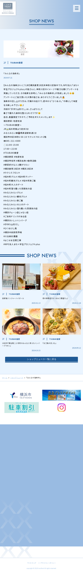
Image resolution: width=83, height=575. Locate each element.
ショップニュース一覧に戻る (41, 359)
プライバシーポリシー (48, 563)
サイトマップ (31, 563)
